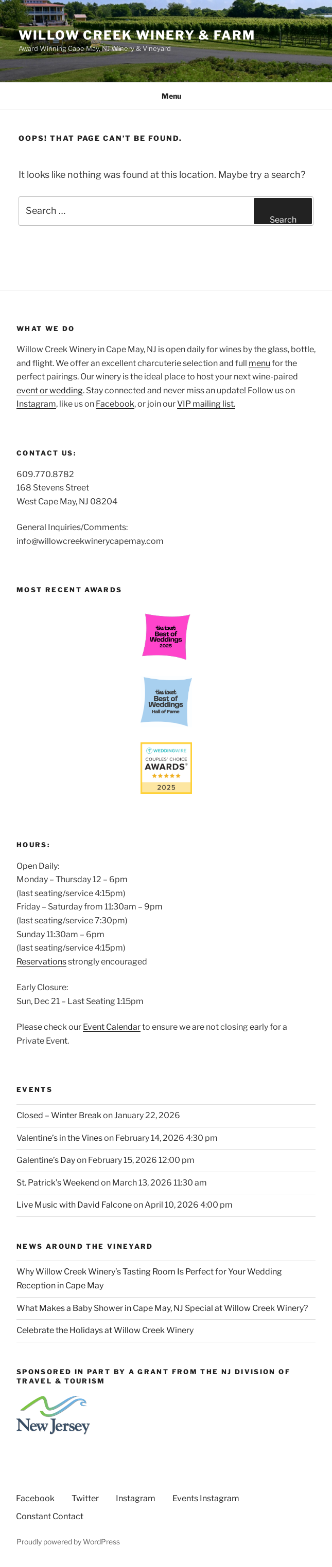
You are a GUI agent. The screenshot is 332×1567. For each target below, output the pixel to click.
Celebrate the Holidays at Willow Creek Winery (105, 1330)
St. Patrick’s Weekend (57, 1183)
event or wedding (49, 390)
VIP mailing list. (206, 404)
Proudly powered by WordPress (68, 1541)
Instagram (36, 404)
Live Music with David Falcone (74, 1205)
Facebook (115, 404)
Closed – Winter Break (58, 1115)
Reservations (41, 962)
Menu (166, 96)
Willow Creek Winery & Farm (137, 35)
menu (259, 363)
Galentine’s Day (45, 1160)
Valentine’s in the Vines (59, 1138)
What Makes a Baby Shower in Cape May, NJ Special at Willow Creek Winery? (162, 1308)
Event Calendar (112, 1027)
